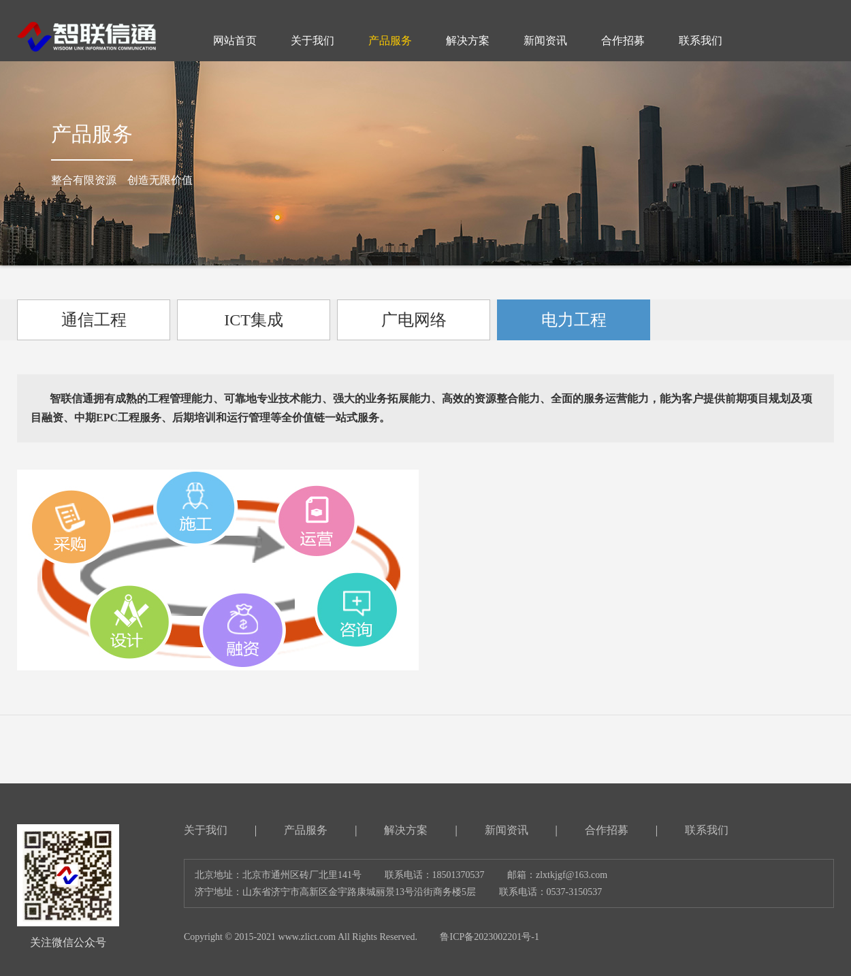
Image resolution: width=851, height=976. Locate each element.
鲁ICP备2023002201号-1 (489, 937)
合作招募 (606, 830)
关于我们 (205, 830)
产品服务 (305, 830)
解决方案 (406, 830)
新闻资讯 (506, 830)
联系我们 (706, 830)
